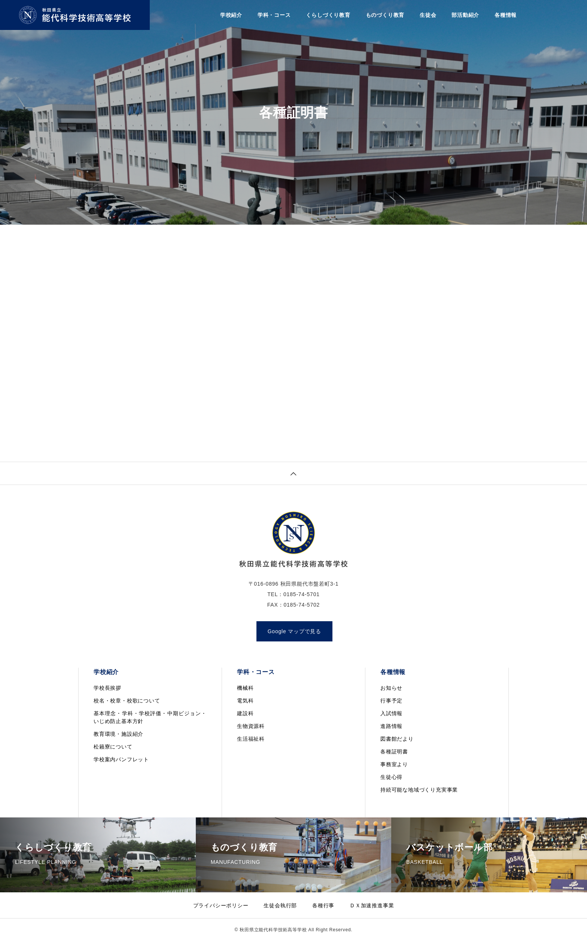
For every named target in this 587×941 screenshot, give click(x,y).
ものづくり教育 (385, 15)
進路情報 (391, 726)
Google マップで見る (294, 631)
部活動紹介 (465, 15)
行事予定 (391, 701)
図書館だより (397, 739)
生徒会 (428, 15)
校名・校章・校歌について (127, 701)
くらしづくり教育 (328, 15)
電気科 (245, 701)
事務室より (394, 764)
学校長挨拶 (107, 688)
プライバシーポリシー (221, 905)
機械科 (245, 688)
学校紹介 (231, 15)
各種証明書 (394, 752)
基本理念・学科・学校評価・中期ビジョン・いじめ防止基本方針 (150, 717)
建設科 (245, 713)
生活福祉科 (251, 739)
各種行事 (323, 905)
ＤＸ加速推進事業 (372, 905)
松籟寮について (113, 747)
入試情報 (391, 713)
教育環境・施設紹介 (118, 734)
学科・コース (274, 15)
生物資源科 (251, 726)
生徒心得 (391, 777)
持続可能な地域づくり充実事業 (419, 790)
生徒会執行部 (280, 905)
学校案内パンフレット (121, 759)
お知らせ (391, 688)
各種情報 (506, 15)
